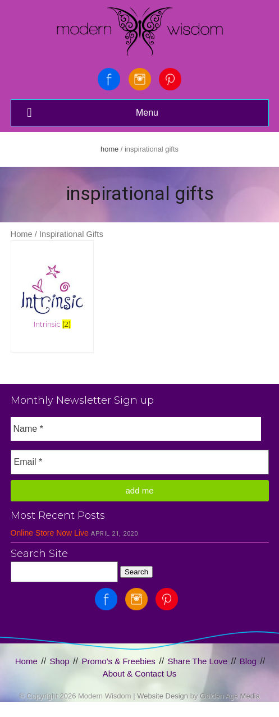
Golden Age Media (230, 696)
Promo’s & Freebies (118, 661)
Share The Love (197, 661)
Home (109, 149)
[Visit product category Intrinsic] (52, 289)
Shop (60, 661)
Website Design (162, 696)
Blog (248, 661)
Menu (91, 112)
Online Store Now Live (50, 532)
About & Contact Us (140, 673)
